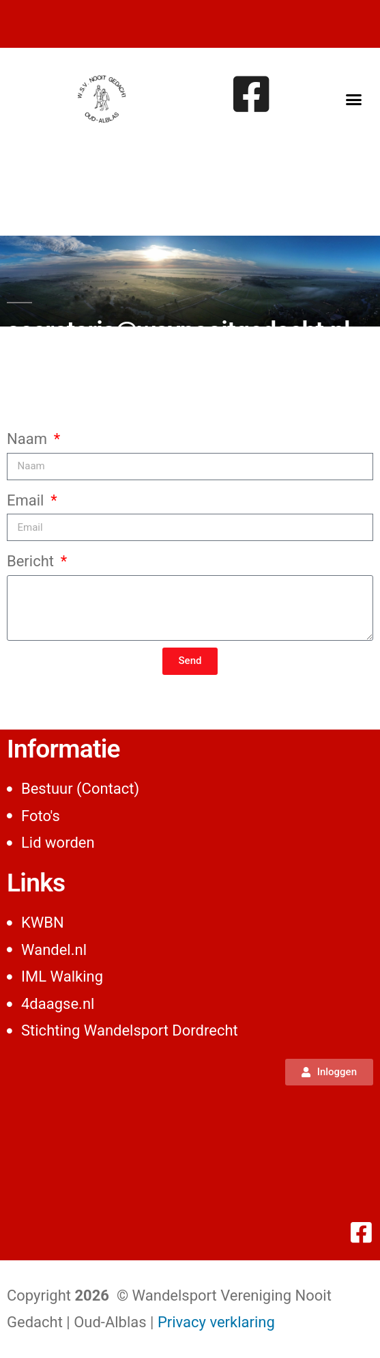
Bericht (32, 561)
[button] (353, 99)
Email (27, 500)
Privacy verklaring (216, 1322)
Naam (28, 438)
